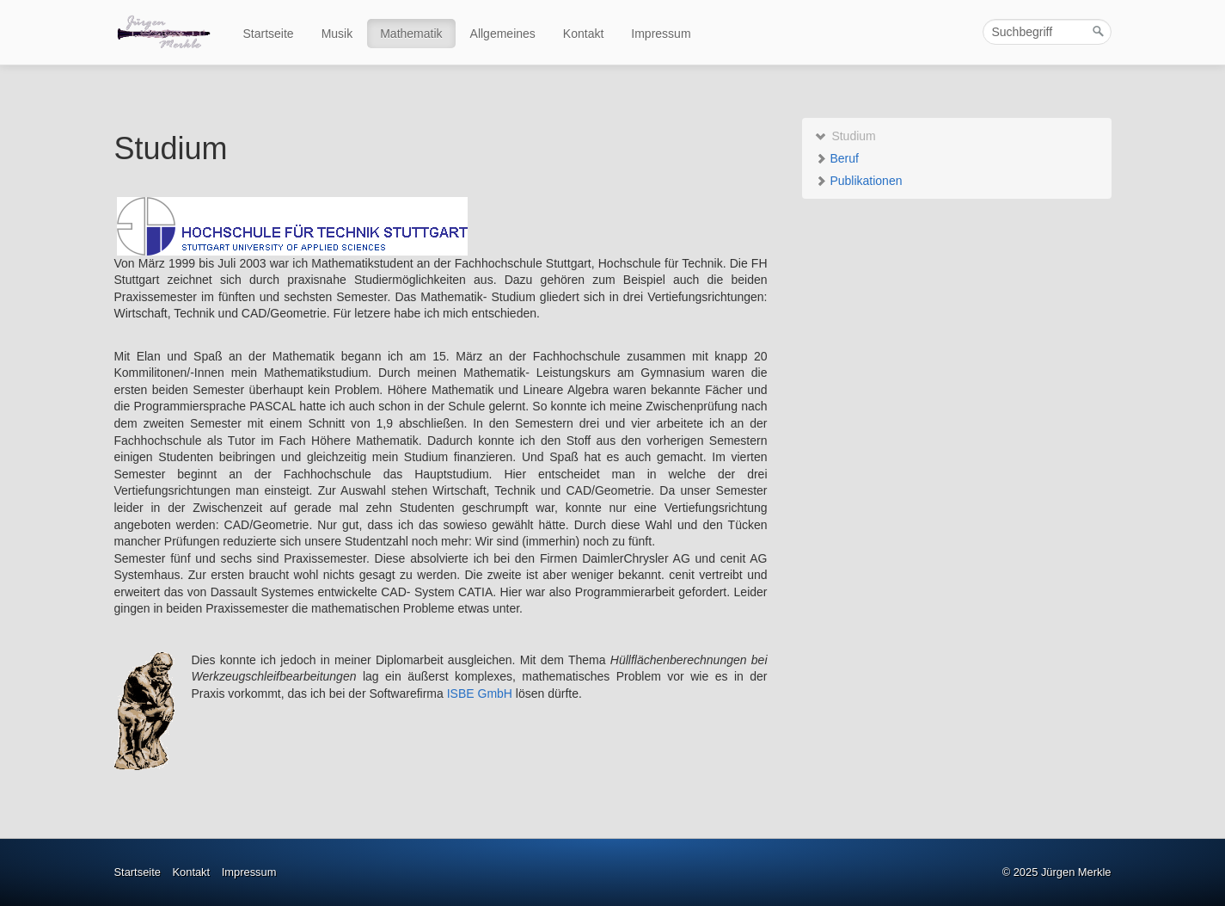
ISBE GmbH (479, 693)
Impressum (660, 33)
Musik (337, 33)
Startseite (268, 33)
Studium (845, 136)
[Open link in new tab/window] (291, 224)
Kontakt (583, 33)
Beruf (837, 158)
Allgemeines (503, 33)
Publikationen (859, 181)
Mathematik (411, 33)
